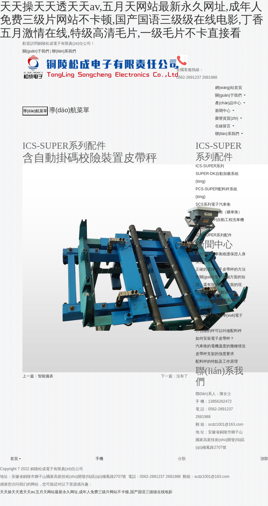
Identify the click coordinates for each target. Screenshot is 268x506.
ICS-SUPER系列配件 (214, 235)
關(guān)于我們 (35, 51)
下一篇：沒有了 (174, 376)
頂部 (259, 458)
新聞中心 (222, 110)
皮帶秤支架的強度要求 (215, 354)
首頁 (9, 458)
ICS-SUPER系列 (210, 166)
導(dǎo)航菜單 (69, 110)
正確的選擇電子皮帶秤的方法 (221, 269)
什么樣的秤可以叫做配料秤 (219, 330)
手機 (94, 458)
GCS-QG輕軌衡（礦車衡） (219, 212)
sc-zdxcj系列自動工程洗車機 (220, 219)
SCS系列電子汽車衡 (213, 204)
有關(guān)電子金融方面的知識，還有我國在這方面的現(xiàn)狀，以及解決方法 (220, 285)
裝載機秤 (203, 227)
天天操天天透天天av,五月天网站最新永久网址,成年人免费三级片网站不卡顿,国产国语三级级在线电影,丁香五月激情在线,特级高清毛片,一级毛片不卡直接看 (132, 19)
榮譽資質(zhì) (226, 118)
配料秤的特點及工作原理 (217, 361)
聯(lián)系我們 (64, 51)
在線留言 (222, 126)
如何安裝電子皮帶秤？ (215, 338)
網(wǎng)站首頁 (228, 87)
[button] (244, 95)
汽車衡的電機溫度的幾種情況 (221, 346)
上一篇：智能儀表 (37, 376)
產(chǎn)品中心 (228, 103)
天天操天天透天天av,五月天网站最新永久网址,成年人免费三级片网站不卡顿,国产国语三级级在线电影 (86, 492)
